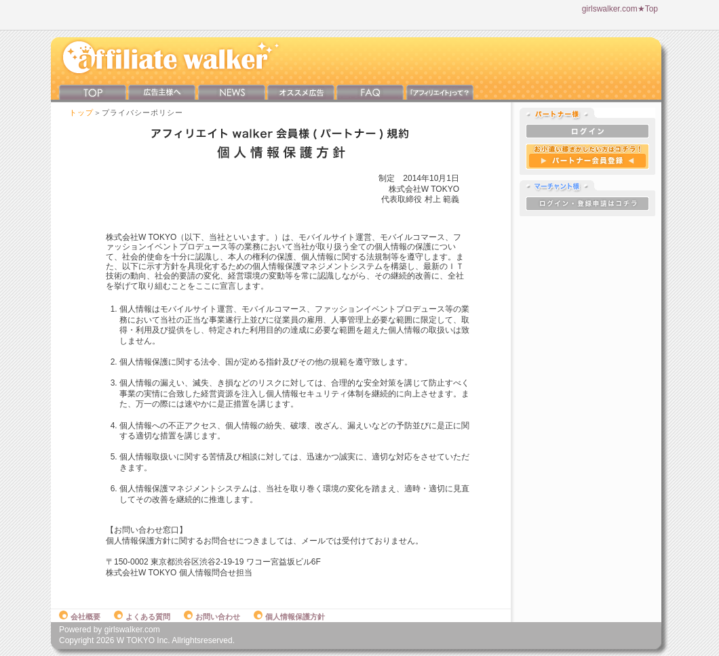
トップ (81, 112)
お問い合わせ (212, 617)
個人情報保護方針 (289, 617)
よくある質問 (142, 617)
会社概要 (79, 617)
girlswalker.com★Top (620, 9)
